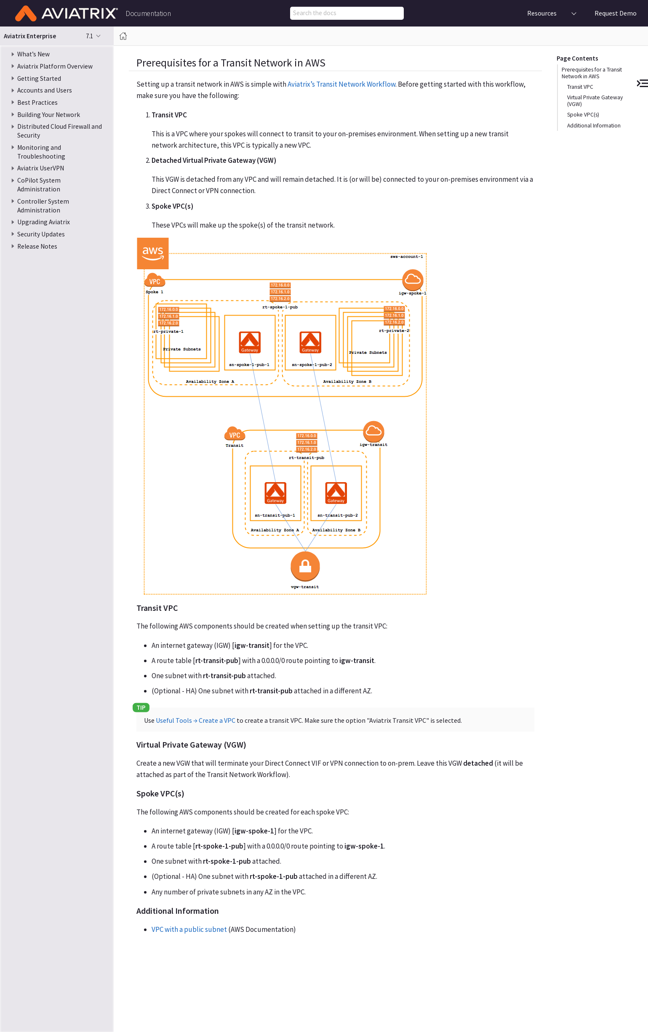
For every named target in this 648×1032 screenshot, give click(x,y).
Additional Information (594, 125)
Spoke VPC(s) (583, 114)
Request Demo (616, 13)
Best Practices (37, 102)
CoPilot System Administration (39, 184)
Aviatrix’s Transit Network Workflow (341, 84)
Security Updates (41, 234)
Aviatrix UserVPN (40, 168)
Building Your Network (48, 115)
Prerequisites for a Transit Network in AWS (592, 73)
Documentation (148, 14)
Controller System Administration (43, 205)
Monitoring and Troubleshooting (41, 151)
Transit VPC (580, 86)
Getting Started (39, 78)
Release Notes (37, 246)
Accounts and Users (44, 90)
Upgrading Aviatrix (43, 222)
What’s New (33, 54)
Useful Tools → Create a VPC (195, 720)
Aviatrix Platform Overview (55, 66)
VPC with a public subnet (189, 929)
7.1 (89, 36)
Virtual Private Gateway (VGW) (595, 101)
